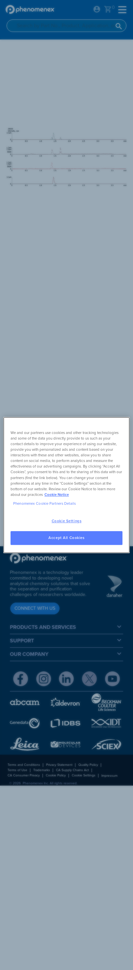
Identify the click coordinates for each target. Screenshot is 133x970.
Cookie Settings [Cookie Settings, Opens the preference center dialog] (67, 521)
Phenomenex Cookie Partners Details (44, 503)
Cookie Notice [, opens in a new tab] (56, 495)
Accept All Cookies (66, 538)
